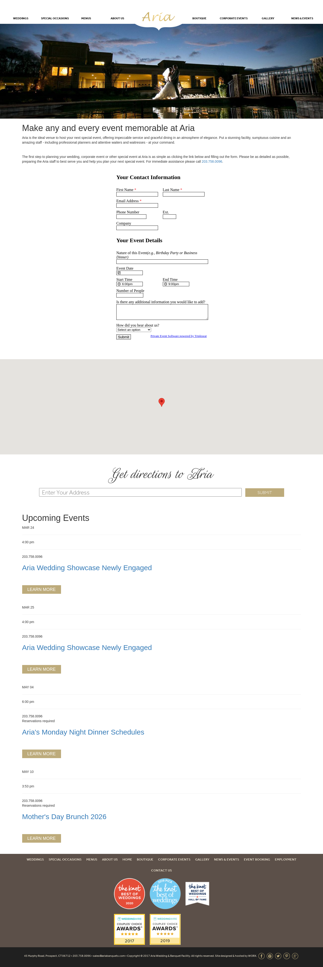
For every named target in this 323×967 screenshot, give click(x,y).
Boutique (199, 18)
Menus (86, 18)
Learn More (41, 589)
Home (127, 859)
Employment (286, 859)
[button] (162, 402)
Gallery (268, 18)
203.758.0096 (212, 161)
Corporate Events (234, 18)
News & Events (302, 18)
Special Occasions (55, 18)
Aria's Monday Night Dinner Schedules (83, 732)
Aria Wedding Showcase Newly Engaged (87, 568)
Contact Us (161, 870)
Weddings (20, 18)
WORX (252, 956)
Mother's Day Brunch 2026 (64, 817)
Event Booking (257, 859)
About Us (117, 18)
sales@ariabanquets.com (109, 956)
